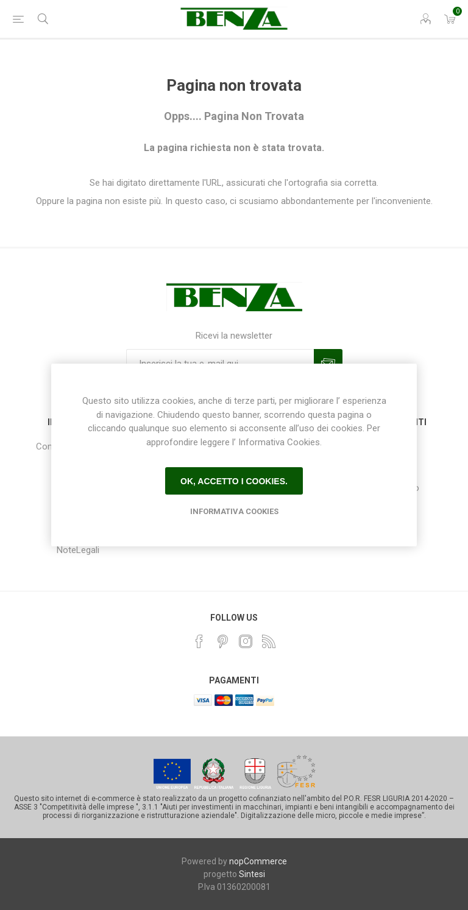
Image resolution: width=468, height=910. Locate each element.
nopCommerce (258, 861)
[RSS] (268, 641)
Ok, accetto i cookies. (234, 481)
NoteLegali (78, 550)
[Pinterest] (222, 641)
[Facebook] (199, 641)
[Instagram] (245, 641)
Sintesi (252, 874)
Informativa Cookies (234, 511)
